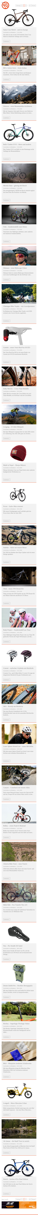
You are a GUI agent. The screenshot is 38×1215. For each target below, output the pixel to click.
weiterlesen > (7, 41)
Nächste (33, 5)
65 (30, 5)
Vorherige (18, 5)
